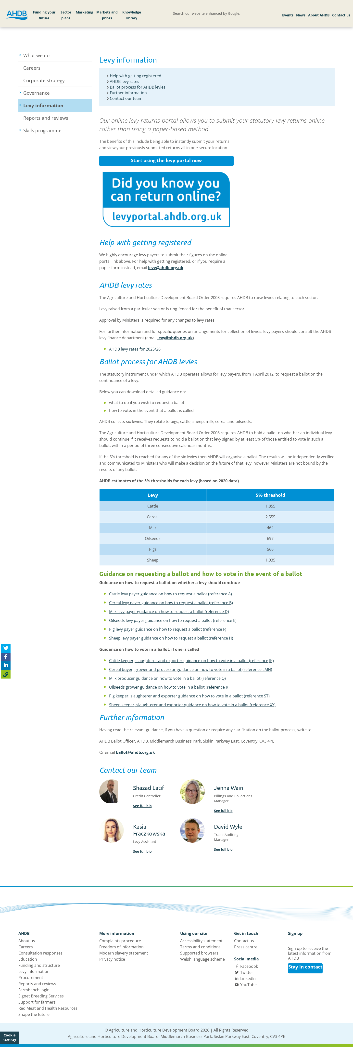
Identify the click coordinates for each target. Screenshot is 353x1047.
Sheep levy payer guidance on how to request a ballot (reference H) (171, 638)
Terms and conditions (200, 947)
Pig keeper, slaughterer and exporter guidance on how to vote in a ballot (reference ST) (189, 696)
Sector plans (66, 15)
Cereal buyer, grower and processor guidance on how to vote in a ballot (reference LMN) (190, 669)
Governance (54, 93)
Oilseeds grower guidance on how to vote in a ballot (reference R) (169, 687)
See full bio (142, 805)
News (300, 15)
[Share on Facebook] (6, 657)
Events (287, 15)
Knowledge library (131, 15)
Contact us (341, 15)
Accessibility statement (201, 940)
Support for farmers (37, 1002)
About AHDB (318, 15)
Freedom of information (121, 947)
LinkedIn (248, 978)
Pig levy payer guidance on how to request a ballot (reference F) (167, 629)
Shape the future (34, 1014)
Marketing (84, 12)
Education (27, 959)
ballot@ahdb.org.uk (135, 752)
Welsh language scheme (202, 959)
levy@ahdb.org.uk (165, 267)
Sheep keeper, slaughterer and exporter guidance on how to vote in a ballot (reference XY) (192, 704)
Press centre (245, 947)
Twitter (246, 972)
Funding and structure (39, 965)
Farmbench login (34, 990)
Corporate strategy (44, 80)
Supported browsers (199, 953)
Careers (31, 68)
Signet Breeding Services (41, 996)
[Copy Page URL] (6, 674)
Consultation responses (40, 953)
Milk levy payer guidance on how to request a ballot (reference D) (169, 611)
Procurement (30, 977)
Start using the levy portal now (166, 160)
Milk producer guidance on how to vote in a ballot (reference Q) (167, 678)
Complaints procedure (120, 940)
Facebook (249, 966)
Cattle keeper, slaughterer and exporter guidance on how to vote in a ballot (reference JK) (191, 660)
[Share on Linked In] (6, 665)
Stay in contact (305, 967)
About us (26, 940)
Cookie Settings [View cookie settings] (9, 1037)
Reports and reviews (45, 118)
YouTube (248, 984)
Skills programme (57, 130)
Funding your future (44, 15)
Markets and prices (107, 15)
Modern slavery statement (123, 953)
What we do (54, 55)
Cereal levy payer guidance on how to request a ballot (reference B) (171, 602)
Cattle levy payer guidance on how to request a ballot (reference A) (170, 594)
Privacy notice (112, 959)
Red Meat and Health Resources (47, 1008)
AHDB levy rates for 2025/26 (135, 349)
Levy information (57, 105)
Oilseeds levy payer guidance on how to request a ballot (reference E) (173, 620)
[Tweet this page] (6, 648)
